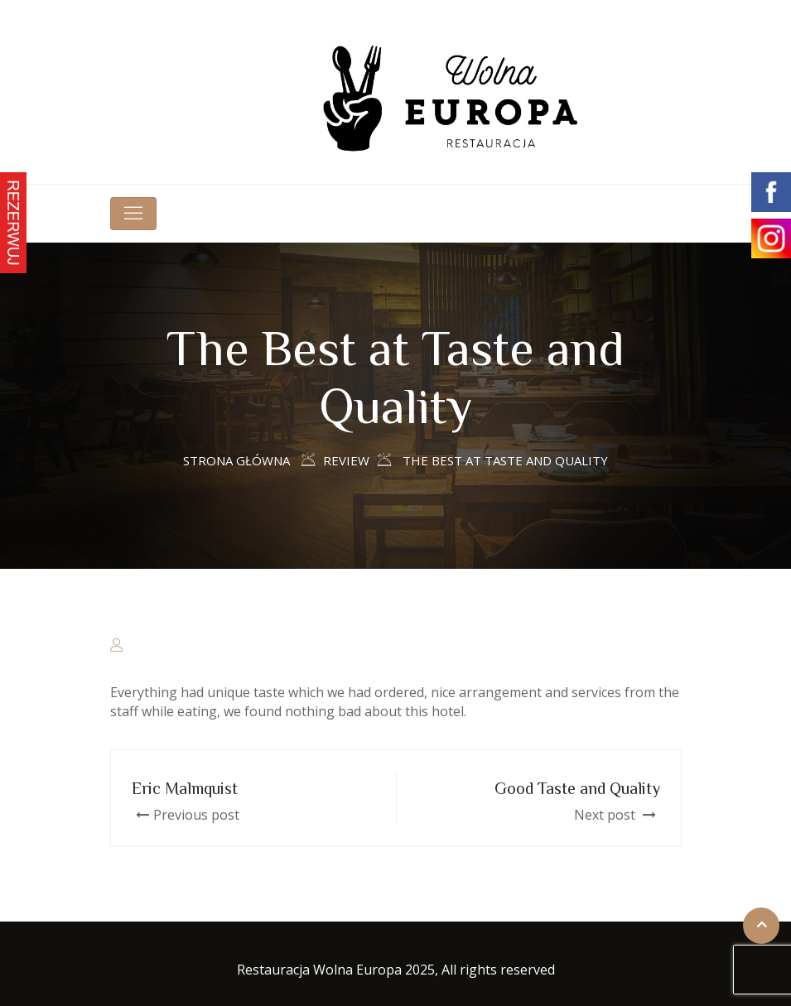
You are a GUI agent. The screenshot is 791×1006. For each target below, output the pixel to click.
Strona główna (236, 460)
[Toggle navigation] (133, 213)
